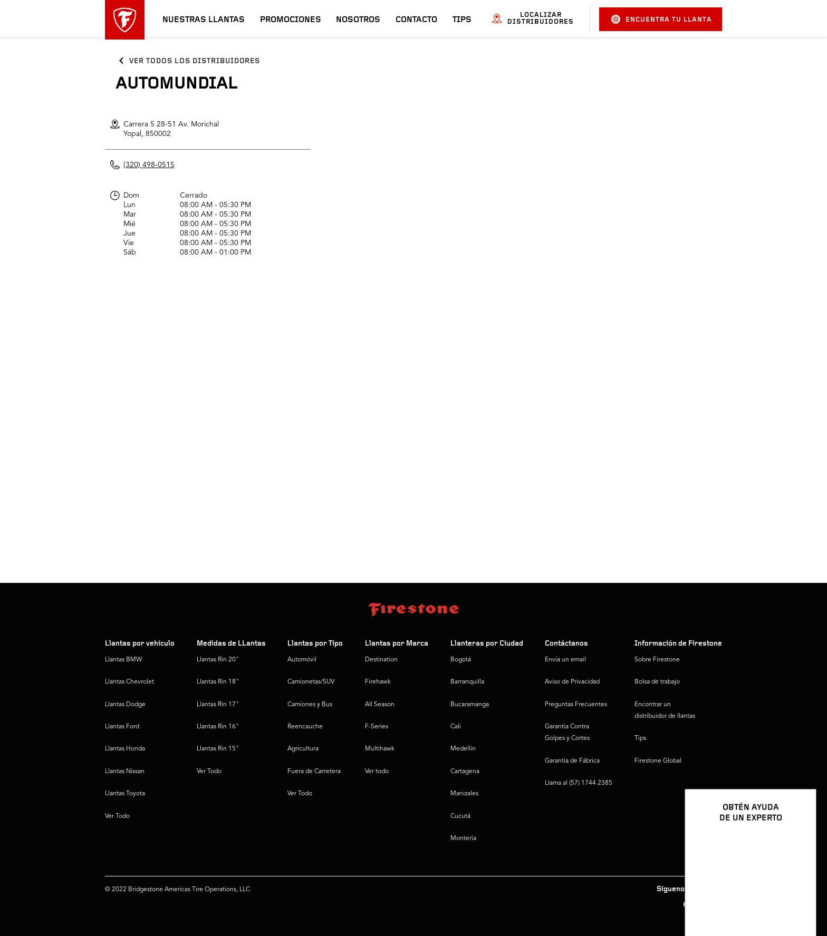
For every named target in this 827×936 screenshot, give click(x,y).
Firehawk (378, 682)
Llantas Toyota (125, 794)
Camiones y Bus (309, 704)
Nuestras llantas (203, 20)
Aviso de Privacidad (572, 682)
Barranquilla (467, 682)
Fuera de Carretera (314, 771)
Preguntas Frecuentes (576, 704)
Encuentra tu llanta (661, 19)
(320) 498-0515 (149, 165)
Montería (463, 838)
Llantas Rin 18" (218, 682)
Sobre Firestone (657, 660)
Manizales (464, 794)
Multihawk (380, 749)
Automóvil (301, 660)
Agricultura (303, 749)
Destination (381, 660)
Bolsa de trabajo (657, 682)
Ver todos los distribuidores (194, 61)
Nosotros (358, 20)
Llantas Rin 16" (218, 727)
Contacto (416, 20)
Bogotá (460, 660)
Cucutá (460, 816)
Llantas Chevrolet (129, 682)
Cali (455, 727)
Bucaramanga (469, 704)
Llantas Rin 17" (218, 704)
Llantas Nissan (125, 771)
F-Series (376, 727)
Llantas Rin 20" (218, 660)
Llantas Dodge (125, 704)
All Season (380, 704)
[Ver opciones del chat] (796, 897)
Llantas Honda (125, 749)
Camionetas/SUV (310, 682)
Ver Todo (117, 816)
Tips (462, 20)
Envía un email (565, 660)
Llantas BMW (123, 660)
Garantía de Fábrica (572, 761)
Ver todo (377, 771)
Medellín (463, 749)
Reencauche (305, 727)
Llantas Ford (122, 727)
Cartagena (464, 771)
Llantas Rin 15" (218, 749)
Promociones (290, 20)
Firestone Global (657, 761)
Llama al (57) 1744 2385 (578, 783)
